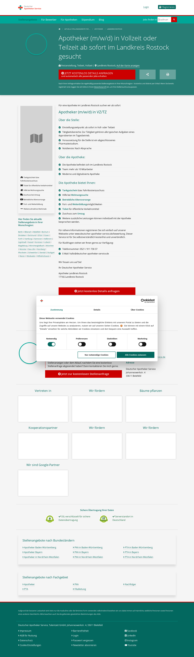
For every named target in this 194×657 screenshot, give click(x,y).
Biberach (28, 232)
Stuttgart (51, 252)
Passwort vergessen (83, 640)
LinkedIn (131, 635)
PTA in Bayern (131, 552)
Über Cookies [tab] (137, 310)
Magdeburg (22, 245)
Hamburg (28, 239)
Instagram (132, 640)
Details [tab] (97, 310)
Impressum (25, 630)
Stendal (42, 252)
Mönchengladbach (36, 245)
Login (146, 7)
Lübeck (47, 242)
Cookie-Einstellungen (30, 645)
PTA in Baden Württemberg (138, 547)
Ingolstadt (22, 242)
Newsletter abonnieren (84, 645)
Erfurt (40, 235)
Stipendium (88, 19)
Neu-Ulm (31, 249)
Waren (22, 256)
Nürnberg (41, 249)
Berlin (20, 232)
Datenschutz (26, 640)
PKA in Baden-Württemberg (88, 547)
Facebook (132, 630)
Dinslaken (22, 235)
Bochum (45, 232)
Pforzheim (22, 252)
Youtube (132, 645)
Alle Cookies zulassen (135, 355)
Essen (46, 235)
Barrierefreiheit (81, 630)
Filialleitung (79, 589)
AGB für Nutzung (28, 635)
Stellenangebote (27, 19)
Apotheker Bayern (32, 552)
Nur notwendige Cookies (96, 355)
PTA (25, 589)
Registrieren (167, 7)
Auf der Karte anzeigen (128, 65)
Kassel (30, 242)
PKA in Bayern (81, 552)
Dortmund (32, 235)
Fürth (20, 239)
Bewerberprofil (100, 87)
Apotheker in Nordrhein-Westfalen (40, 557)
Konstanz (38, 242)
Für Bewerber (48, 19)
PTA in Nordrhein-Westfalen (138, 557)
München (50, 245)
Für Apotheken (69, 19)
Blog (101, 19)
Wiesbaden (31, 256)
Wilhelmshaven (43, 256)
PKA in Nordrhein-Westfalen (88, 557)
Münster (23, 249)
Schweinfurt (33, 252)
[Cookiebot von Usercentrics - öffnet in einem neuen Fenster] (143, 301)
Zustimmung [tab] (57, 310)
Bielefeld (36, 232)
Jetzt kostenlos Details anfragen (97, 291)
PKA (76, 584)
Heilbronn (48, 239)
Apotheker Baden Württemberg (39, 547)
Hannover (38, 239)
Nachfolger (129, 584)
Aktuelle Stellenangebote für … (77, 29)
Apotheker (98, 29)
